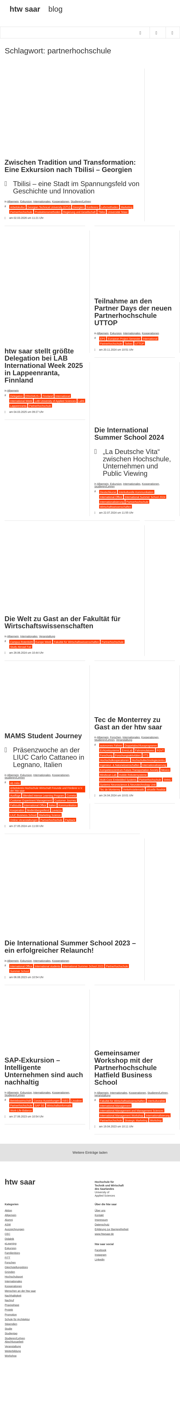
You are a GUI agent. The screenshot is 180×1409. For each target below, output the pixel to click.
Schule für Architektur (17, 1319)
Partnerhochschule (21, 212)
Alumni (9, 1219)
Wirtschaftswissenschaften (115, 506)
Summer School (19, 971)
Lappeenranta (18, 405)
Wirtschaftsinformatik (59, 1105)
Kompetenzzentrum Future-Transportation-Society (129, 770)
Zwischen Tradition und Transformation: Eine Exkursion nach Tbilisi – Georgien (70, 166)
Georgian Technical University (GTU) (49, 207)
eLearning (10, 1243)
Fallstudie (15, 805)
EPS (102, 338)
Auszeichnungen (14, 1229)
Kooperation (17, 810)
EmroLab (127, 750)
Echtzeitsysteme (109, 750)
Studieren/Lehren (81, 201)
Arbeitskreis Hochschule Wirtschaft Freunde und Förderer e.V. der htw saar (46, 789)
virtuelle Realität (156, 789)
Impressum (101, 1219)
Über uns (100, 1210)
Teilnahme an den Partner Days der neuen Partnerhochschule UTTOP (133, 312)
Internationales (42, 201)
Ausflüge (15, 795)
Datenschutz (102, 1224)
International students (47, 966)
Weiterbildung (13, 1351)
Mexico (165, 770)
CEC (7, 1233)
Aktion (8, 1210)
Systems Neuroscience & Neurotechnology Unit (128, 784)
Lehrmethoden (109, 207)
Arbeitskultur (17, 207)
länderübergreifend (38, 810)
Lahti (81, 400)
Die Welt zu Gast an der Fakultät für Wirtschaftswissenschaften (62, 622)
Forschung (106, 755)
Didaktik (9, 1238)
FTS (145, 755)
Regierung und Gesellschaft (79, 212)
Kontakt (99, 1215)
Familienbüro (12, 1252)
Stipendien (11, 1324)
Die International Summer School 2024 (129, 433)
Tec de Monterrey (110, 789)
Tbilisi (101, 212)
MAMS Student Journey (43, 736)
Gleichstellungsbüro (16, 1267)
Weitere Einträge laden (90, 1152)
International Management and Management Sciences (131, 1110)
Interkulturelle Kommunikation (136, 492)
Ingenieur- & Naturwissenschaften (120, 765)
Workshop (156, 1120)
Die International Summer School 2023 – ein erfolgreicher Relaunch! (70, 946)
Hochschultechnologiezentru (148, 760)
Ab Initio (15, 783)
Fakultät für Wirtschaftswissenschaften (76, 641)
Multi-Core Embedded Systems (118, 779)
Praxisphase (12, 1305)
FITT (7, 1257)
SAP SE (39, 1105)
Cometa (71, 795)
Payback (70, 820)
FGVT (160, 750)
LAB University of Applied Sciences (55, 400)
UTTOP (139, 343)
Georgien (78, 207)
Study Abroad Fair (20, 646)
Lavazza (57, 810)
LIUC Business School (23, 815)
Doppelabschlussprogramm (141, 745)
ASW (8, 1224)
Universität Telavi (118, 212)
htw (36, 9)
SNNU (167, 779)
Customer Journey (65, 800)
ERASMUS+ (32, 396)
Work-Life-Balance (21, 1110)
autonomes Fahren (111, 745)
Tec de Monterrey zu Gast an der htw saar (128, 723)
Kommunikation (67, 805)
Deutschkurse (108, 492)
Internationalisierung (112, 501)
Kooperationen (60, 201)
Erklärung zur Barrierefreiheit (112, 1229)
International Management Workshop (121, 1115)
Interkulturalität (156, 1100)
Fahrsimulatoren (144, 750)
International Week (21, 400)
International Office (111, 497)
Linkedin (100, 1259)
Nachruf (9, 1300)
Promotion (11, 1314)
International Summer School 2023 (83, 966)
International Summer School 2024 (145, 497)
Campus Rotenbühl (21, 641)
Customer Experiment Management (31, 800)
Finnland (48, 396)
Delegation (16, 396)
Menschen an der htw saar (20, 1290)
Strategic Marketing (136, 1120)
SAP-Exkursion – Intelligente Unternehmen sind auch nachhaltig (44, 1071)
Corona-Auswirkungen (47, 1100)
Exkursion (26, 201)
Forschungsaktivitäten (128, 755)
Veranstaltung (47, 636)
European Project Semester (124, 338)
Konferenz (93, 207)
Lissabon (76, 1100)
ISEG (65, 1100)
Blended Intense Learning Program (43, 795)
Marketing (126, 207)
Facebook (100, 1250)
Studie (8, 1328)
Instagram (100, 1254)
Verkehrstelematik (133, 789)
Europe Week (43, 641)
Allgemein (13, 201)
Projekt (9, 1309)
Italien (52, 805)
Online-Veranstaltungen (24, 820)
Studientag (11, 1333)
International (62, 396)
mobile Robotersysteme (133, 774)
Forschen (115, 737)
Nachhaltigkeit (13, 1295)
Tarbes (129, 343)
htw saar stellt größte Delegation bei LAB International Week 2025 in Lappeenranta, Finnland (44, 365)
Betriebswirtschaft (20, 1100)
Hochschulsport (14, 1276)
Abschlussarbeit (14, 1341)
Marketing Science (50, 815)
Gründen (10, 1271)
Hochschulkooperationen (114, 760)
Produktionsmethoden (48, 212)
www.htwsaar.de (104, 1233)
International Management (115, 1105)
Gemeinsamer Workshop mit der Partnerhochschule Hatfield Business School (125, 1067)
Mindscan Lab (108, 774)
